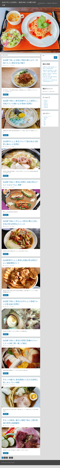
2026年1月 (45, 103)
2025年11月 (46, 105)
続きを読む (5, 94)
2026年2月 (45, 101)
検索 (43, 55)
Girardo (13, 65)
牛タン (45, 123)
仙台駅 (45, 119)
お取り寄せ (46, 117)
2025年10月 (46, 107)
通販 (44, 124)
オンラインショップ (47, 116)
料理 (44, 121)
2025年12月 (46, 104)
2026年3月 (45, 100)
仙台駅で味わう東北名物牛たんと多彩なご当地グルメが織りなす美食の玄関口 (20, 103)
